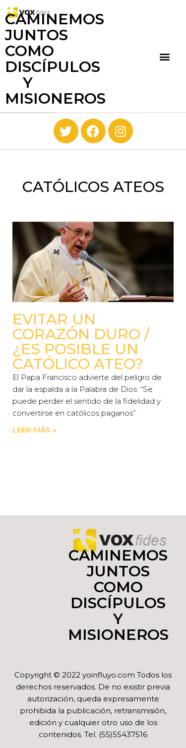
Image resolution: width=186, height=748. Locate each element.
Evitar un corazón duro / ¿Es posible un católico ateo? (81, 341)
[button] (165, 56)
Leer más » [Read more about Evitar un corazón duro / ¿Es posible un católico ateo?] (34, 430)
